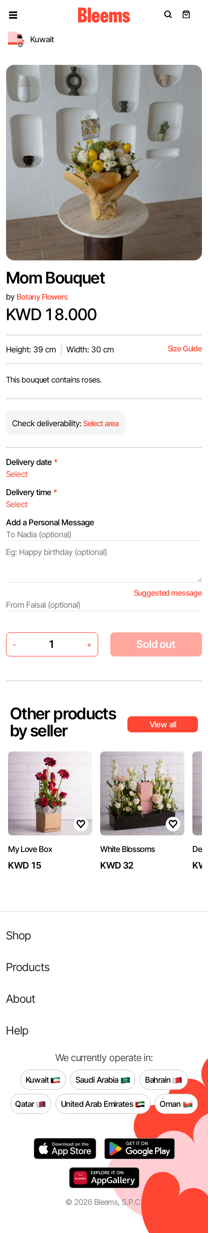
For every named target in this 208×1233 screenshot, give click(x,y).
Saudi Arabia (103, 1079)
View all (163, 724)
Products (28, 967)
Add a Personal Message (50, 522)
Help (17, 1030)
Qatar (30, 1103)
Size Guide (185, 348)
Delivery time (31, 492)
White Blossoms (127, 849)
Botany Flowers (42, 297)
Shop (18, 935)
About (20, 998)
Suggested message (168, 593)
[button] (13, 15)
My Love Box (30, 849)
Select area (100, 423)
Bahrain (164, 1079)
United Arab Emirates (103, 1103)
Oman (176, 1103)
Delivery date (32, 462)
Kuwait (43, 1079)
